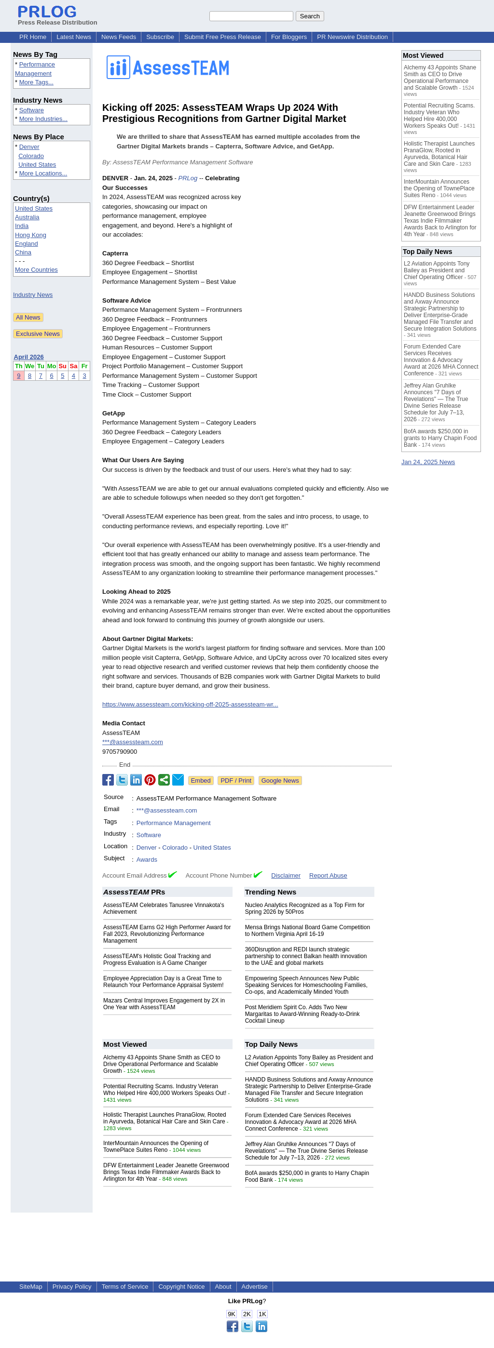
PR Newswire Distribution (352, 36)
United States (37, 164)
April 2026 (29, 356)
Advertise (255, 1286)
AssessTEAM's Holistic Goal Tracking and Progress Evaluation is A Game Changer (157, 959)
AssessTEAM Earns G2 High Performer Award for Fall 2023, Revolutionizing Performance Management (167, 934)
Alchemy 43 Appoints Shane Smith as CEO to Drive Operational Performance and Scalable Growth (161, 1064)
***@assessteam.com (132, 742)
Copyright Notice (181, 1286)
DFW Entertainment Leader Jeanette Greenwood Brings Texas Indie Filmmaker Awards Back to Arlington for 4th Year (166, 1172)
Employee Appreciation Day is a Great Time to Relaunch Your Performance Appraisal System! (163, 981)
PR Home (32, 36)
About (223, 1286)
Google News (280, 780)
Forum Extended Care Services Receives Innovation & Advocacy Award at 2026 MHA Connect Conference (301, 1122)
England (26, 243)
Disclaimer (286, 875)
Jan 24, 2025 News (428, 462)
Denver (29, 146)
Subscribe (160, 36)
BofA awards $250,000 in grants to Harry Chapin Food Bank (440, 438)
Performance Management (174, 823)
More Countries (36, 269)
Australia (27, 217)
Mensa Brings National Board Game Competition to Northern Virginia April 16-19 (307, 930)
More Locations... (43, 173)
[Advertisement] (319, 244)
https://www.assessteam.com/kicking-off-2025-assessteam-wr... (190, 704)
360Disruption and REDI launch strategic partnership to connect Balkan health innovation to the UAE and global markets (306, 956)
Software (31, 110)
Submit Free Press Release (222, 36)
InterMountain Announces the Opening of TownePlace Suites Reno (155, 1146)
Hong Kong (30, 235)
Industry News (33, 294)
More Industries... (43, 118)
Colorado (31, 156)
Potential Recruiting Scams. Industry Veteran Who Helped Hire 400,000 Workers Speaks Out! (164, 1089)
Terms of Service (125, 1286)
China (23, 252)
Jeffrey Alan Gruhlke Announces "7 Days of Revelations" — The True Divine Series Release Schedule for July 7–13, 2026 (306, 1151)
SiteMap (30, 1286)
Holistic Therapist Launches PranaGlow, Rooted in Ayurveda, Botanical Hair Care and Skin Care (164, 1118)
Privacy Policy (72, 1286)
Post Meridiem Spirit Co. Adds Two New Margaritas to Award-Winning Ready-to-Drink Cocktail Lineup (302, 1014)
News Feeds (118, 36)
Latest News (73, 36)
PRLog (188, 178)
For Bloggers (289, 36)
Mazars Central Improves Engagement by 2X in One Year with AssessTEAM (164, 1004)
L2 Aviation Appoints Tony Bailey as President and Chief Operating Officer (436, 270)
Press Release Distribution (57, 19)
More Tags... (36, 82)
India (21, 225)
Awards (147, 859)
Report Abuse (328, 875)
